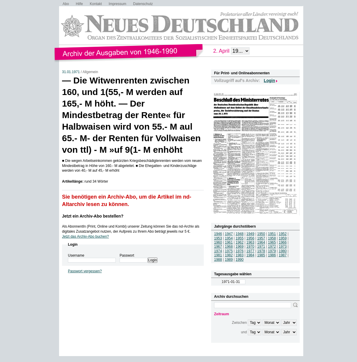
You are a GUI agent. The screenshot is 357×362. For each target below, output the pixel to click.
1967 (218, 246)
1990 (240, 260)
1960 (218, 242)
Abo (66, 4)
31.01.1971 (71, 72)
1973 (283, 246)
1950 (261, 234)
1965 (272, 242)
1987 (283, 255)
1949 (251, 234)
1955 (240, 238)
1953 (218, 238)
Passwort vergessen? (85, 271)
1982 (229, 255)
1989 (229, 260)
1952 (283, 234)
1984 (251, 255)
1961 (229, 242)
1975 (229, 251)
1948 (240, 234)
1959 (283, 238)
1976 (240, 251)
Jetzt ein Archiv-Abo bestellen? (92, 216)
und (244, 332)
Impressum (117, 4)
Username (76, 255)
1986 (272, 255)
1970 (251, 246)
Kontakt (96, 4)
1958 (272, 238)
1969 (240, 246)
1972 (272, 246)
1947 (229, 234)
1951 (272, 234)
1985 (261, 255)
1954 (229, 238)
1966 (283, 242)
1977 (251, 251)
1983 (240, 255)
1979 (272, 251)
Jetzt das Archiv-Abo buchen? (85, 236)
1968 (229, 246)
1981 (218, 255)
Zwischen (239, 323)
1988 (218, 260)
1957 (261, 238)
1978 (261, 251)
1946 (218, 234)
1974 (218, 251)
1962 (240, 242)
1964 (261, 242)
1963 (251, 242)
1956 (251, 238)
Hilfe (79, 4)
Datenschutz (143, 4)
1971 (261, 246)
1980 (283, 251)
